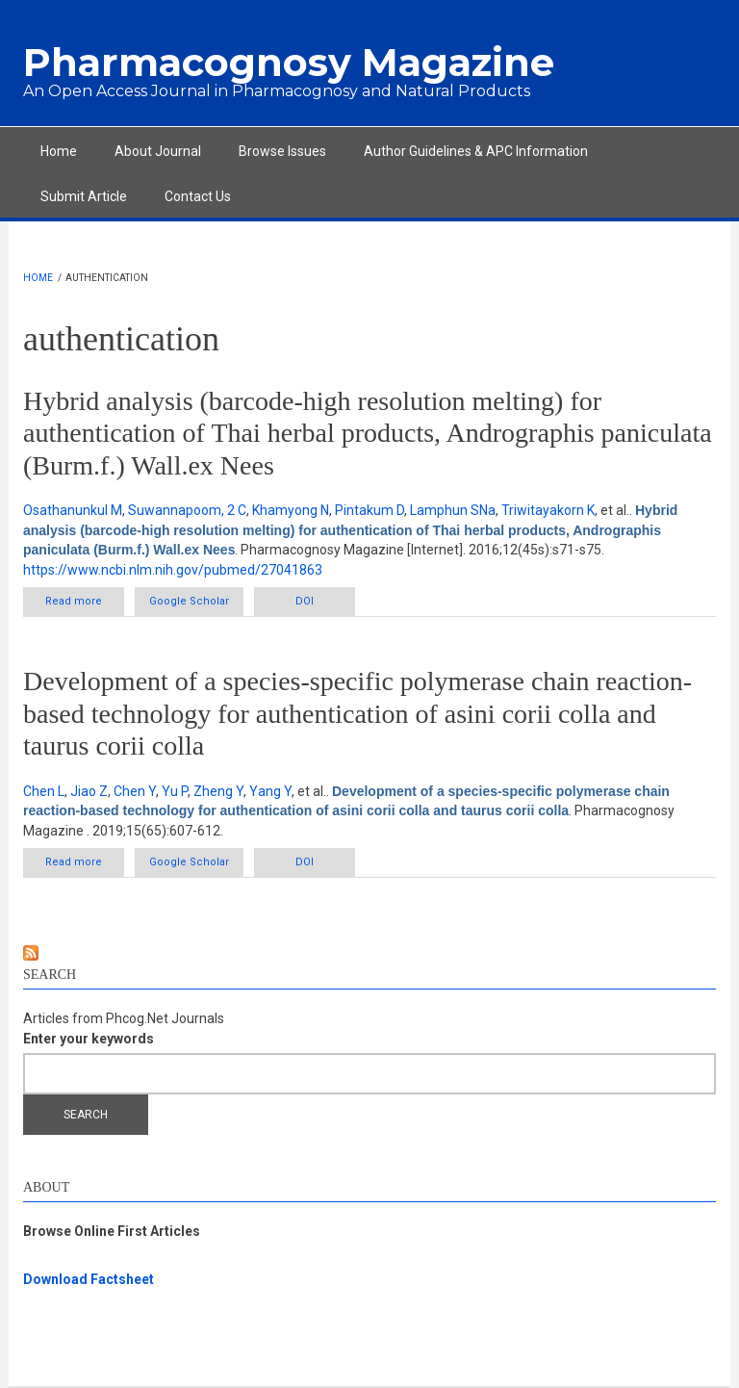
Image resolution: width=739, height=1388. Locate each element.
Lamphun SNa (453, 510)
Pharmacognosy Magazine (288, 62)
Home (58, 151)
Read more (84, 605)
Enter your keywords (88, 1038)
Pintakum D (369, 510)
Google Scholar (189, 601)
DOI (304, 601)
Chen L (43, 791)
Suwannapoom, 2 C (187, 510)
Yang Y (270, 791)
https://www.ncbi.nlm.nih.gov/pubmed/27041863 (172, 570)
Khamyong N (290, 510)
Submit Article (83, 196)
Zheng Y (218, 791)
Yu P (175, 791)
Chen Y (135, 791)
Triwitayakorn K (548, 510)
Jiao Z (89, 791)
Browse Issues (282, 151)
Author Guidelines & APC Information (476, 151)
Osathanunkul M (72, 510)
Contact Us (198, 196)
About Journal (158, 151)
